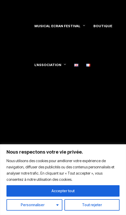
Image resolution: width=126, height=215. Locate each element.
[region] (63, 179)
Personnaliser (33, 205)
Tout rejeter (92, 205)
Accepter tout (63, 191)
